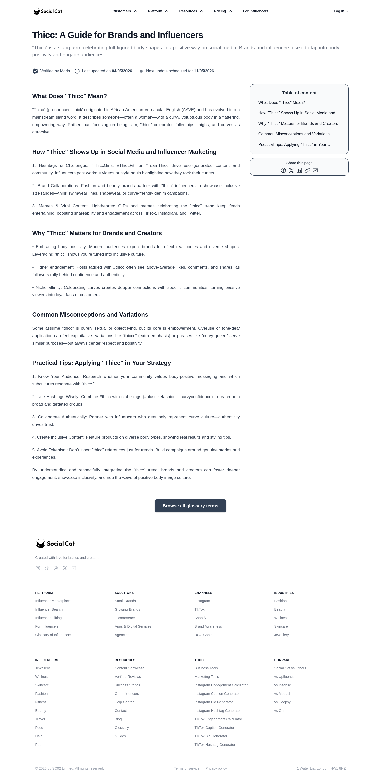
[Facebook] (55, 568)
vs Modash (282, 694)
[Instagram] (37, 568)
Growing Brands (127, 609)
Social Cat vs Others (290, 668)
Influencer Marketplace (53, 601)
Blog (118, 719)
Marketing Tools (207, 677)
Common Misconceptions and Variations (294, 134)
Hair (38, 736)
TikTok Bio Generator (211, 736)
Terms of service (186, 768)
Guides (120, 736)
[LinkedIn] (73, 568)
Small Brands (125, 601)
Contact (121, 711)
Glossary (122, 728)
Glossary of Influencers (53, 635)
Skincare (281, 626)
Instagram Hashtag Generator (218, 711)
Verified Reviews (128, 677)
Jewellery (281, 635)
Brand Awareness (208, 626)
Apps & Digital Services (133, 626)
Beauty (279, 609)
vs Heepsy (282, 702)
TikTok (200, 609)
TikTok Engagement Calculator (218, 719)
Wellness (281, 618)
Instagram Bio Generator (214, 702)
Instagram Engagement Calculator (221, 685)
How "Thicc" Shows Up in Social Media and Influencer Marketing (296, 114)
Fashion (280, 601)
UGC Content (205, 635)
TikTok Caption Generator (214, 728)
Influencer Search (49, 609)
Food (39, 728)
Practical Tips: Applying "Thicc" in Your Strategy (292, 145)
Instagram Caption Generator (217, 694)
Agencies (122, 635)
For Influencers (255, 11)
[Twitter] (64, 568)
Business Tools (206, 668)
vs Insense (282, 685)
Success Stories (127, 685)
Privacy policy (216, 768)
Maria (65, 71)
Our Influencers (127, 694)
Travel (40, 719)
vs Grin (279, 711)
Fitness (41, 702)
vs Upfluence (284, 677)
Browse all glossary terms (190, 505)
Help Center (124, 702)
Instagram (202, 601)
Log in (341, 11)
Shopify (200, 618)
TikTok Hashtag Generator (215, 745)
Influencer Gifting (48, 618)
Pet (38, 745)
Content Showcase (130, 668)
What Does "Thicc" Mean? (281, 102)
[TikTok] (46, 568)
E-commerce (125, 618)
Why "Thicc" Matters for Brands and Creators (298, 123)
